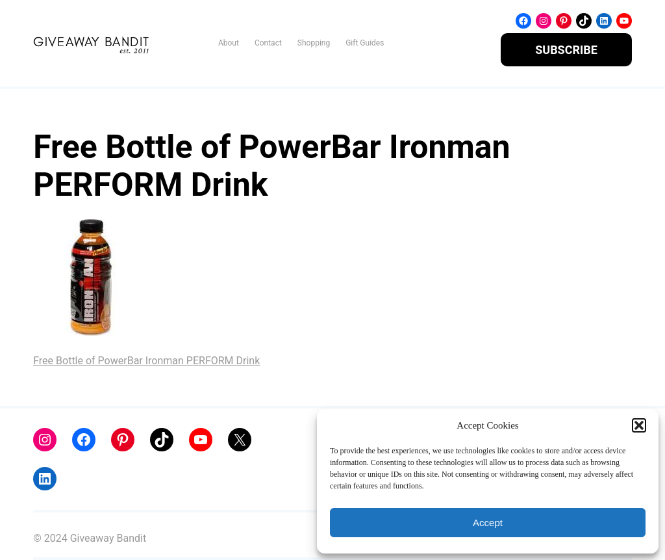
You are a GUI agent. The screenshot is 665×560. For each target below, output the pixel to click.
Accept (488, 522)
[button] (639, 425)
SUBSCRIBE (566, 50)
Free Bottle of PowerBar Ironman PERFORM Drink (146, 360)
